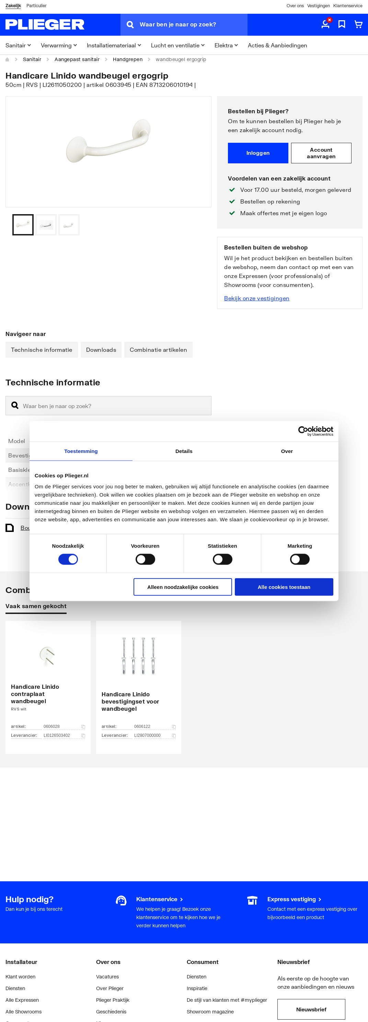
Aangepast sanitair (77, 59)
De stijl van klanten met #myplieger (227, 1000)
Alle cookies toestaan (284, 587)
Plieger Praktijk (112, 1000)
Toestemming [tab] (81, 451)
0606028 (64, 726)
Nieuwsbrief (311, 1009)
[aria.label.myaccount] (325, 24)
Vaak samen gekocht (36, 606)
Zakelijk (13, 5)
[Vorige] (198, 225)
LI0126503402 (64, 735)
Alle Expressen (22, 1000)
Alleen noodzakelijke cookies (183, 587)
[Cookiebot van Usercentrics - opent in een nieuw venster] (303, 431)
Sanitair (32, 59)
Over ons (295, 5)
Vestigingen (318, 5)
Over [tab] (287, 451)
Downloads (101, 349)
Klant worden (20, 976)
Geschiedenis (111, 1011)
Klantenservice (348, 5)
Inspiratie (197, 988)
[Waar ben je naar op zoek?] (194, 25)
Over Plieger (110, 988)
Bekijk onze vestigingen (257, 298)
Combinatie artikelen (158, 349)
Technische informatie (41, 349)
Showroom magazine (210, 1011)
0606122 (155, 726)
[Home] (7, 59)
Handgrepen (127, 59)
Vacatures (107, 976)
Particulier (36, 5)
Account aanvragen (321, 153)
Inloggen (258, 153)
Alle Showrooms (23, 1011)
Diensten (15, 988)
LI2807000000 (155, 735)
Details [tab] (184, 451)
